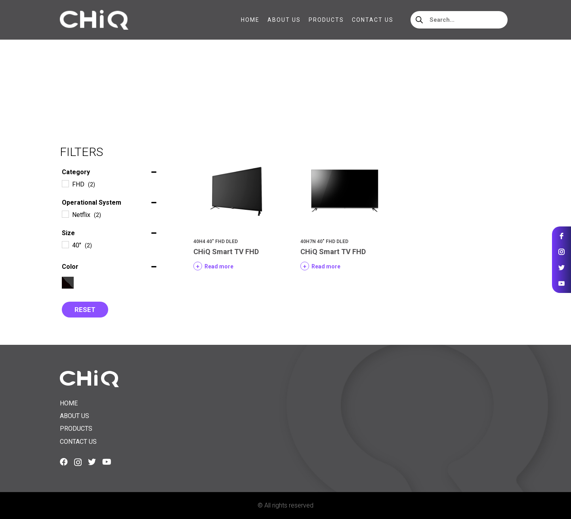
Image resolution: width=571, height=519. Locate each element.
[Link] (94, 20)
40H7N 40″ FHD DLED (324, 241)
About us (74, 416)
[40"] (65, 244)
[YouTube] (106, 462)
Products (76, 428)
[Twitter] (92, 462)
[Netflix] (65, 214)
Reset (84, 310)
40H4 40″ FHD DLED (215, 241)
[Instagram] (78, 462)
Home (68, 91)
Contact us (78, 441)
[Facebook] (64, 462)
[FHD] (65, 183)
